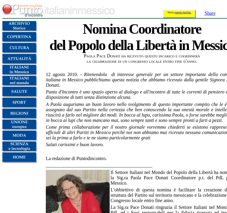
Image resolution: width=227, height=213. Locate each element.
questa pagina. (182, 12)
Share (210, 13)
